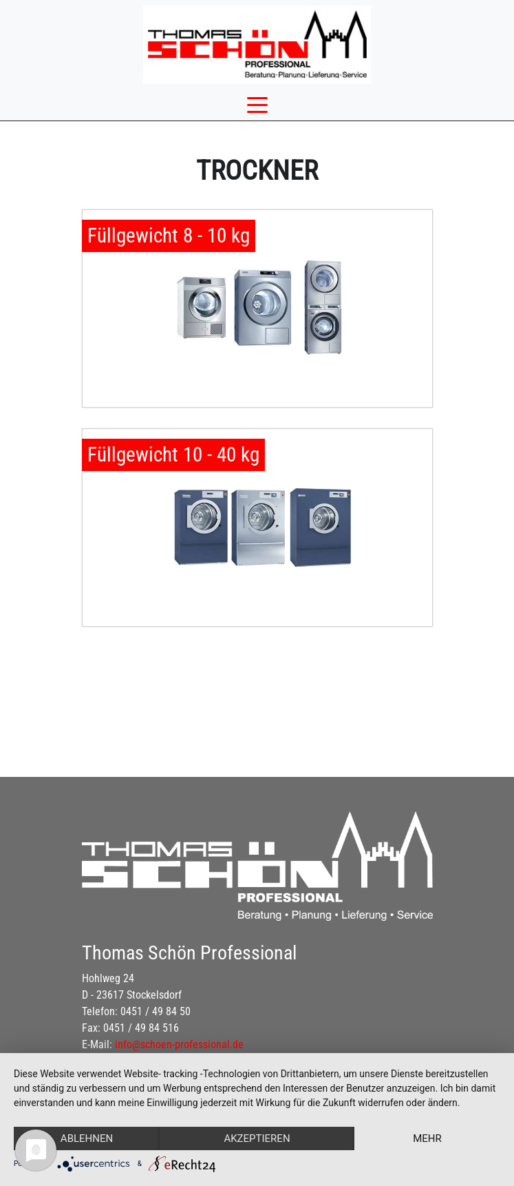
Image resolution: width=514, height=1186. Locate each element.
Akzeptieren (257, 1138)
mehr (427, 1138)
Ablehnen (87, 1138)
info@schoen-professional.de (179, 1044)
